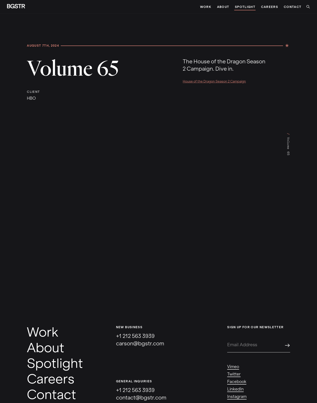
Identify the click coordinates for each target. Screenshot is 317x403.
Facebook (236, 381)
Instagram (237, 396)
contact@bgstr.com (141, 397)
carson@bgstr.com (140, 343)
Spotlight (245, 7)
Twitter (234, 374)
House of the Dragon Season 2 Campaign (214, 81)
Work (205, 7)
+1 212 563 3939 (135, 336)
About (223, 7)
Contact (292, 7)
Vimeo (233, 366)
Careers (269, 7)
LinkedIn (235, 389)
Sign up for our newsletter (255, 327)
